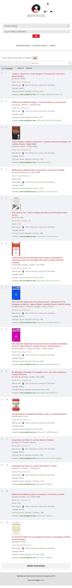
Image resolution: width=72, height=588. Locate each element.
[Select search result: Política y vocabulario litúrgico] (2, 101)
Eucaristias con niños (33, 440)
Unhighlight (7, 68)
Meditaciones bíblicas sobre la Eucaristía (38, 494)
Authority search (39, 45)
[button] (46, 11)
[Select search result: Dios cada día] (2, 287)
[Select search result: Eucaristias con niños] (2, 439)
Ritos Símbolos (22, 82)
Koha (42, 580)
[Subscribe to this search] (35, 58)
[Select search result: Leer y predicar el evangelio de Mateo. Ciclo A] (2, 399)
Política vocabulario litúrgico (39, 102)
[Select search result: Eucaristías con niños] (2, 465)
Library (52, 45)
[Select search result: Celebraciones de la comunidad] (2, 243)
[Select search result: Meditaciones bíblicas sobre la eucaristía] (2, 169)
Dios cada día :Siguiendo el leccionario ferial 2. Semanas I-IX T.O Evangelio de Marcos (41, 303)
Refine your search (36, 566)
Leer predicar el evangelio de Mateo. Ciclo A (39, 414)
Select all (20, 68)
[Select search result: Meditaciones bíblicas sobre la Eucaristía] (2, 491)
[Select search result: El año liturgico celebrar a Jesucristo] (2, 127)
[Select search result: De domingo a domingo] (2, 371)
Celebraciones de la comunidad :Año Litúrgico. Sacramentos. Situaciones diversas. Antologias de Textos (38, 260)
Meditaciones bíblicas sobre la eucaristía (38, 170)
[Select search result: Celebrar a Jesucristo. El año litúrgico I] (2, 73)
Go (36, 36)
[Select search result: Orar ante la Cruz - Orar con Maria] (2, 198)
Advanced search (23, 45)
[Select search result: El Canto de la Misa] (2, 522)
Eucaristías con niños (34, 466)
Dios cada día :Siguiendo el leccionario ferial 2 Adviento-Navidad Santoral (39, 345)
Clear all (29, 68)
